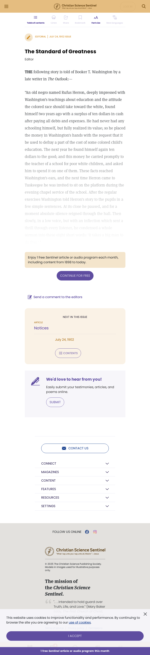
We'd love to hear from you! (74, 379)
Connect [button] (48, 463)
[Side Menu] (6, 6)
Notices (41, 328)
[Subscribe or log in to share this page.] (66, 20)
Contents (68, 353)
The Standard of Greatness (60, 51)
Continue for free (75, 275)
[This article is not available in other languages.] (114, 20)
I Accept (75, 636)
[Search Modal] (143, 6)
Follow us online (67, 531)
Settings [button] (48, 506)
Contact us (75, 448)
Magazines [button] (50, 472)
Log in (127, 7)
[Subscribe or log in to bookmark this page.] (80, 20)
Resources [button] (50, 497)
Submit (55, 402)
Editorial (40, 36)
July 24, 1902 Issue (60, 36)
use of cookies (80, 622)
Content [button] (48, 480)
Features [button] (48, 489)
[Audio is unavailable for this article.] (53, 20)
